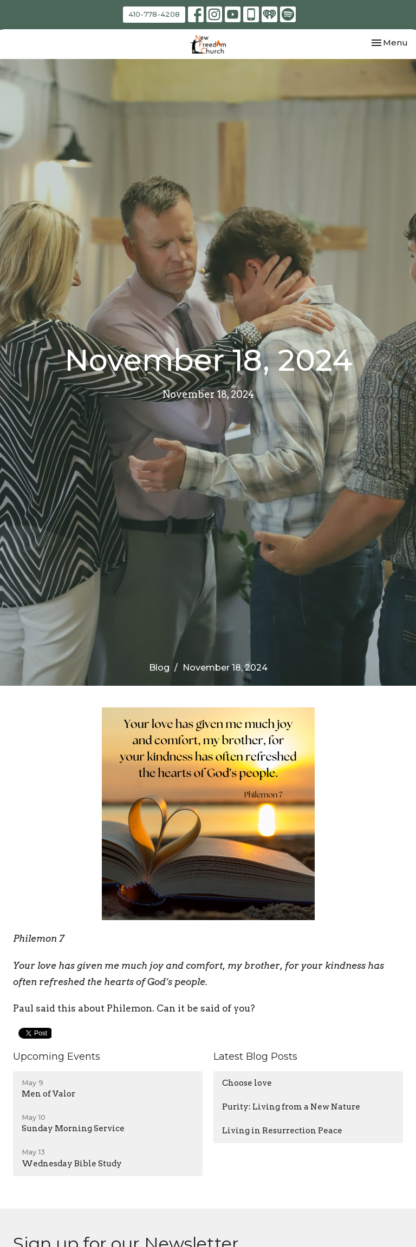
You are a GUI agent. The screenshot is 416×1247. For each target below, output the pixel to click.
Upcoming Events (56, 1056)
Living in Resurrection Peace (282, 1131)
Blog (159, 667)
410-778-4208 (154, 14)
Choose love (247, 1083)
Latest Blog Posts (255, 1056)
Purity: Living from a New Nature (291, 1107)
